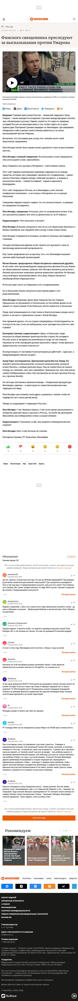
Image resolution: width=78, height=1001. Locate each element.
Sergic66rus (13, 601)
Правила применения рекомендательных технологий (24, 914)
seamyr (11, 722)
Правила (71, 556)
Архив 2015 (32, 464)
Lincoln (11, 642)
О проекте (5, 904)
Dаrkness (12, 678)
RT (2, 27)
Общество (73, 878)
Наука (48, 878)
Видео (5, 464)
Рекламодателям (8, 907)
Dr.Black (11, 739)
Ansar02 (11, 659)
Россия (9, 27)
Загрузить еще (39, 818)
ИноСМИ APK (6, 917)
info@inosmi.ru (7, 935)
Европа (41, 464)
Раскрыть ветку (68, 594)
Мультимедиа (15, 464)
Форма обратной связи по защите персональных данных (25, 984)
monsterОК (13, 574)
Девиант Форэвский (17, 623)
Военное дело (60, 878)
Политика (26, 878)
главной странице (63, 568)
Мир (24, 464)
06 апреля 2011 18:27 (8, 30)
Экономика (39, 878)
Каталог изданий (8, 898)
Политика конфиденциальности (15, 911)
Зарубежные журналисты (12, 901)
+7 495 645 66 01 (8, 942)
